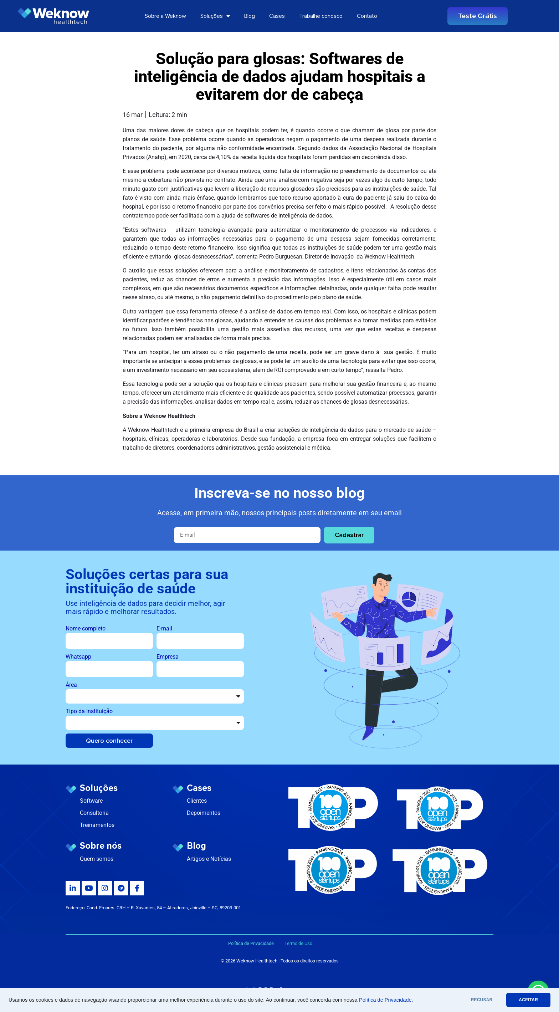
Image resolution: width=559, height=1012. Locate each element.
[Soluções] (71, 789)
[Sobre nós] (71, 847)
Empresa (168, 656)
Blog (249, 16)
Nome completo (86, 628)
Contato (367, 16)
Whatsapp (78, 656)
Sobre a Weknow (165, 16)
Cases (277, 16)
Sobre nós (101, 845)
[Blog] (178, 847)
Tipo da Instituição (89, 711)
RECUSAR (482, 999)
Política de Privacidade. (386, 1000)
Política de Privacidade (256, 943)
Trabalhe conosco (321, 16)
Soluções (215, 16)
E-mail (164, 628)
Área (71, 684)
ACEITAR (528, 999)
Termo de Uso (298, 943)
